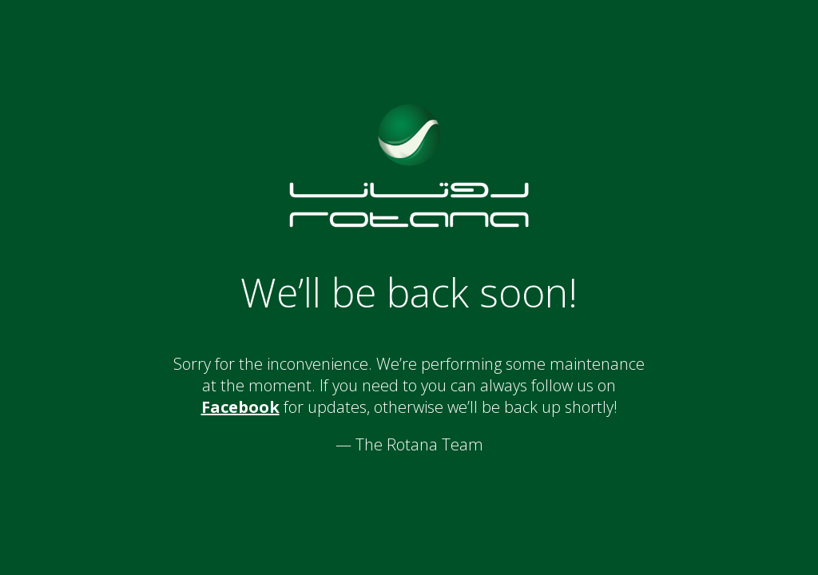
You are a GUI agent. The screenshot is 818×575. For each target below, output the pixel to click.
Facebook (240, 407)
